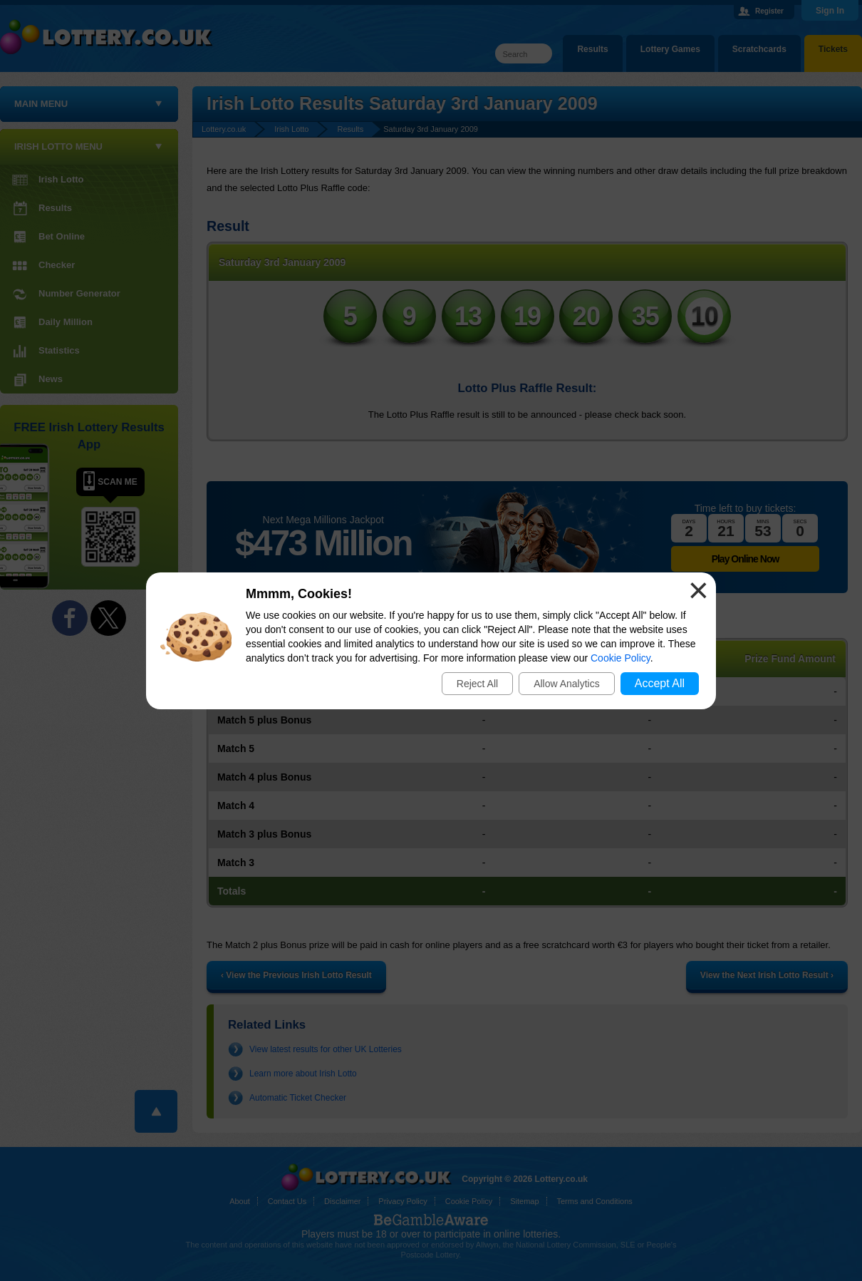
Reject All (477, 683)
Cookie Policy (620, 658)
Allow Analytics (567, 683)
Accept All (660, 683)
